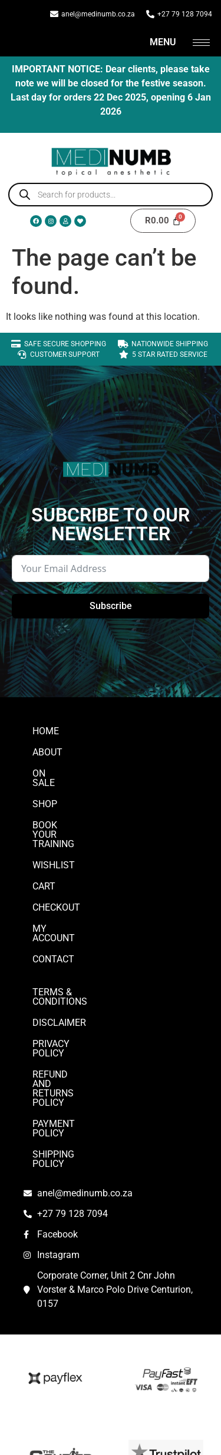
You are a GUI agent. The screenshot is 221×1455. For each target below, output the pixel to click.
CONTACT (53, 921)
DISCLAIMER (59, 975)
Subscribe (111, 605)
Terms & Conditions (80, 954)
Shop (44, 794)
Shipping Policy (70, 1060)
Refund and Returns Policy (99, 1017)
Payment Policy (70, 1039)
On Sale (51, 773)
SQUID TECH (110, 1433)
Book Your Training (80, 815)
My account (61, 900)
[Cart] (163, 221)
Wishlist (53, 836)
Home (45, 731)
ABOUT (47, 752)
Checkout (56, 879)
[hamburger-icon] (201, 43)
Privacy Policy (68, 996)
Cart (43, 858)
